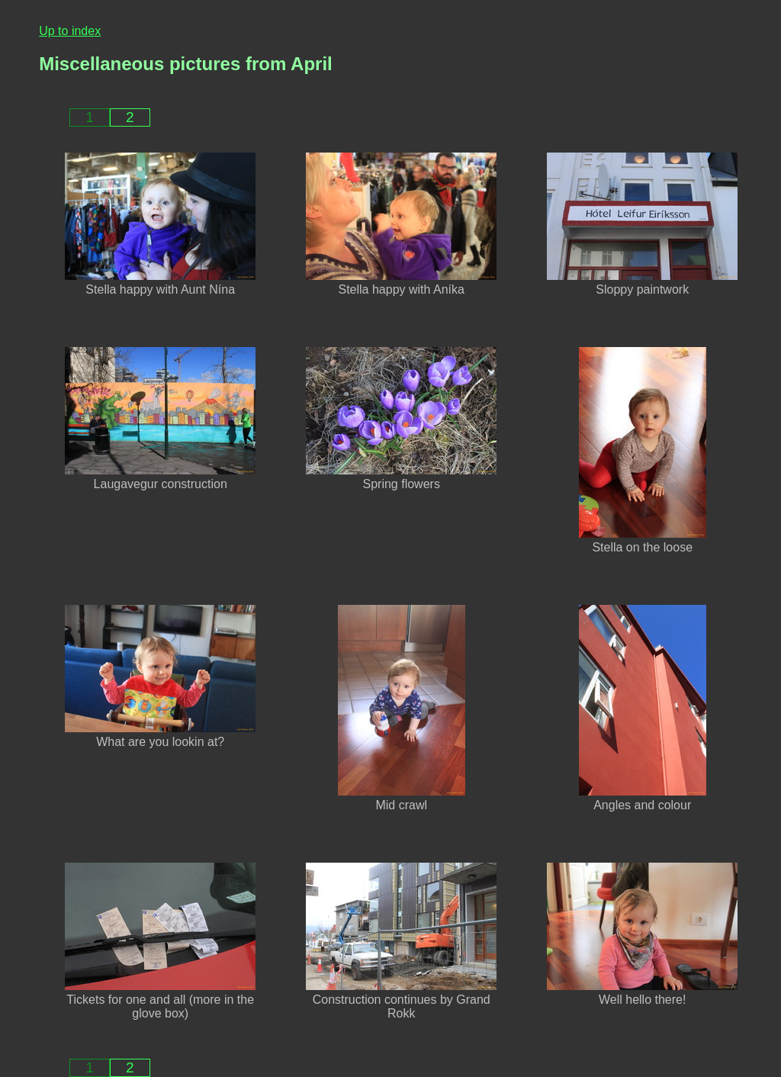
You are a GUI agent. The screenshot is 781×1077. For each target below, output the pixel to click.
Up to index (70, 30)
